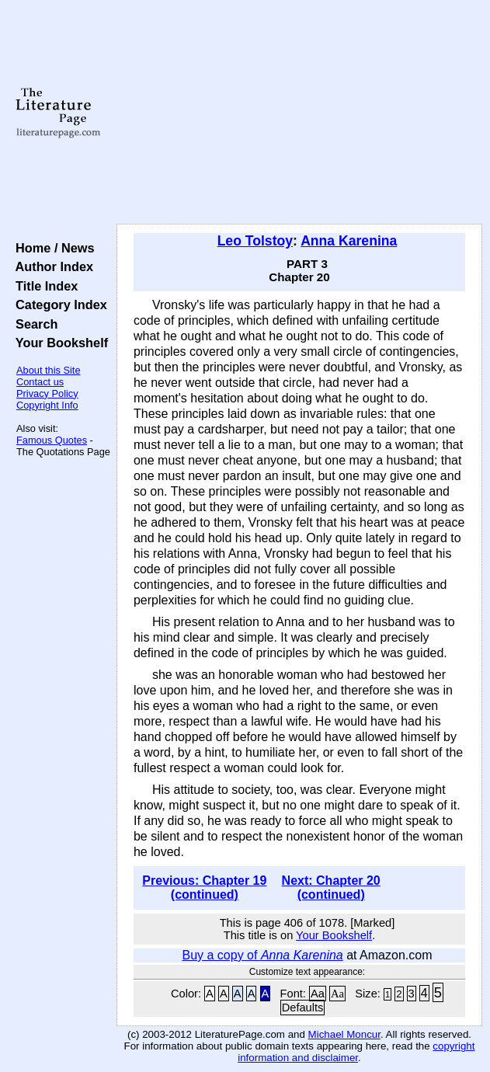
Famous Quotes (51, 440)
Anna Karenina (349, 241)
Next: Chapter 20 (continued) (331, 887)
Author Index (51, 266)
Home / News (52, 248)
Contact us (40, 382)
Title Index (43, 286)
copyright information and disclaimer (356, 1051)
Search (33, 324)
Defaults (303, 1007)
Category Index (58, 305)
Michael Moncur (344, 1034)
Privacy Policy (47, 393)
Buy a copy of (262, 955)
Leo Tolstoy (255, 241)
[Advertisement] (299, 112)
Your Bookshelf (58, 343)
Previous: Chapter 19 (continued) (204, 887)
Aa (318, 993)
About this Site (48, 370)
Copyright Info (47, 405)
